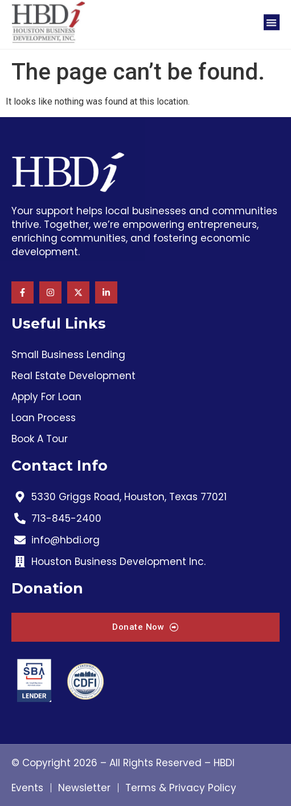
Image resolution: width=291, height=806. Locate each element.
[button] (272, 18)
